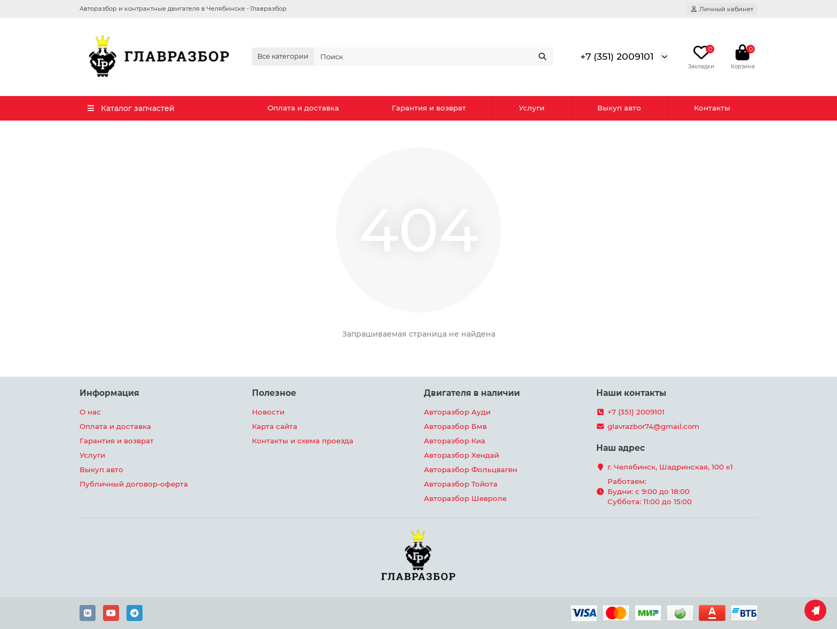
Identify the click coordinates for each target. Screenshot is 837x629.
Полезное (274, 393)
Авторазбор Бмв (455, 426)
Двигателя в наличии (472, 393)
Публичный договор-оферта (134, 484)
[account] (722, 9)
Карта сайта (274, 426)
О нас (90, 412)
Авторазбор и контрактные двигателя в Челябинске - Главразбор (183, 8)
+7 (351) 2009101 (616, 56)
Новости (268, 412)
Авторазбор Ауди (457, 412)
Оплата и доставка (303, 107)
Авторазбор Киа (454, 440)
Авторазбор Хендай (461, 455)
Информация (109, 393)
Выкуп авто (619, 107)
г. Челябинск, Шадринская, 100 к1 (670, 467)
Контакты (712, 107)
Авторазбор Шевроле (465, 498)
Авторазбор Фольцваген (470, 469)
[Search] (434, 56)
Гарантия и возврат (429, 107)
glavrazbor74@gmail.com (653, 426)
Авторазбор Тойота (461, 484)
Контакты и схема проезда (302, 440)
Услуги (531, 107)
